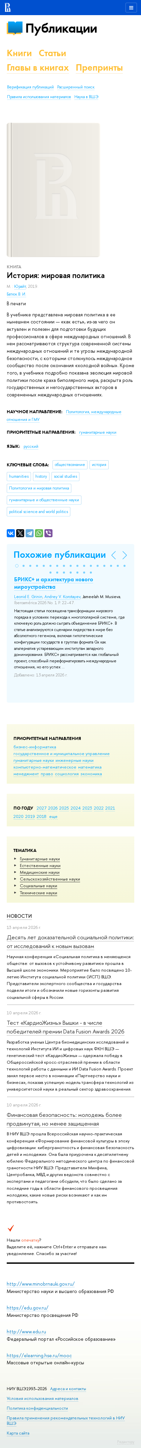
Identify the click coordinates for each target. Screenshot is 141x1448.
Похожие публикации (59, 554)
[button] (16, 565)
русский (31, 446)
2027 (41, 808)
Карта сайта (18, 1433)
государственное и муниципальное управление (61, 753)
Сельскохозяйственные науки (50, 879)
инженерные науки (75, 760)
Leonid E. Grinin (28, 596)
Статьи (52, 53)
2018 (41, 816)
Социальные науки (38, 886)
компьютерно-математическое (44, 767)
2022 (99, 808)
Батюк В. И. (16, 294)
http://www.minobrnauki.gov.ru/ (41, 1284)
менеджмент (26, 774)
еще (53, 816)
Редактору (125, 1441)
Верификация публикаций (30, 87)
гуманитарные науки (33, 760)
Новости (19, 915)
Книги (19, 53)
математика (90, 767)
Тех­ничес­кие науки (38, 893)
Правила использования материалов (39, 97)
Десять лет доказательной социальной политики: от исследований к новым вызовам (70, 941)
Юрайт (20, 286)
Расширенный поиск (76, 87)
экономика (91, 774)
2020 (18, 816)
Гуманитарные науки (40, 859)
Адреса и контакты (68, 1389)
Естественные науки (40, 865)
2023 (87, 808)
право (47, 774)
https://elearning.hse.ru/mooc (39, 1355)
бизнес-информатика (34, 747)
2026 (53, 808)
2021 (110, 808)
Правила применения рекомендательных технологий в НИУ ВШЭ (66, 1420)
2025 (64, 808)
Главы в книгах (38, 67)
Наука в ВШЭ (86, 97)
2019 (30, 816)
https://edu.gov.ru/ (27, 1307)
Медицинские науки (40, 872)
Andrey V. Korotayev (62, 596)
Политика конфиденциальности (37, 1408)
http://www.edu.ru (26, 1331)
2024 (76, 808)
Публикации (61, 28)
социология (67, 774)
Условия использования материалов (42, 1398)
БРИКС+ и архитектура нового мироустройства (53, 583)
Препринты (99, 67)
